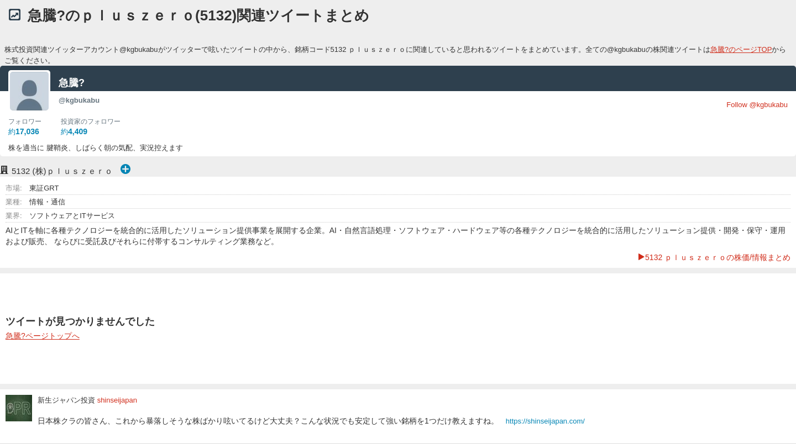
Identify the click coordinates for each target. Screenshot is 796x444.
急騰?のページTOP (741, 49)
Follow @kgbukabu (757, 105)
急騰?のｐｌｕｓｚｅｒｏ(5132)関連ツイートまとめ (198, 15)
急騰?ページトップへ (43, 335)
